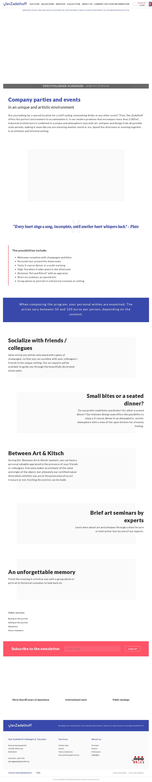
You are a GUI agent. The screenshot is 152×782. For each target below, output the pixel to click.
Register (141, 3)
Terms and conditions (136, 773)
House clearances (66, 752)
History (94, 748)
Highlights (95, 755)
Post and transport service (69, 755)
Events (61, 748)
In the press (96, 752)
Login (142, 5)
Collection (73, 4)
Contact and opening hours (20, 773)
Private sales (64, 745)
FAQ (38, 773)
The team (95, 745)
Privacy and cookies (120, 773)
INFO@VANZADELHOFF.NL (18, 762)
